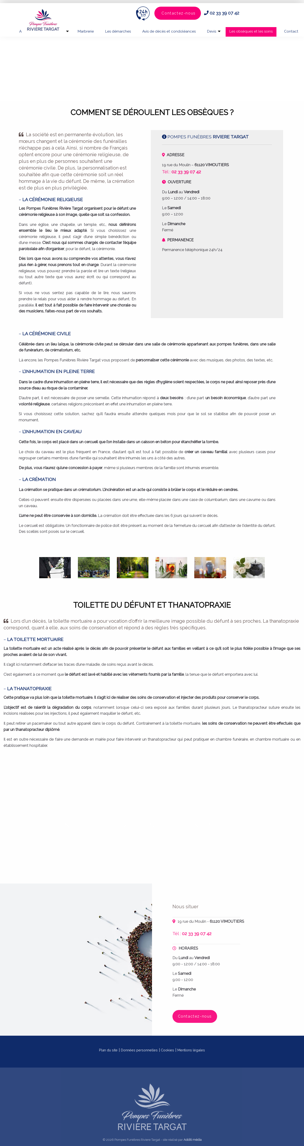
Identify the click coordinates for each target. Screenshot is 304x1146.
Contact (291, 31)
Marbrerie (86, 31)
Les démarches (118, 31)
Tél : (181, 171)
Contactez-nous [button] (178, 13)
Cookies (167, 1050)
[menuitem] (86, 32)
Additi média (193, 1139)
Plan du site (108, 1050)
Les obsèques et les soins (251, 31)
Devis (211, 31)
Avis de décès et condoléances (169, 31)
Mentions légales (191, 1050)
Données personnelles (139, 1050)
